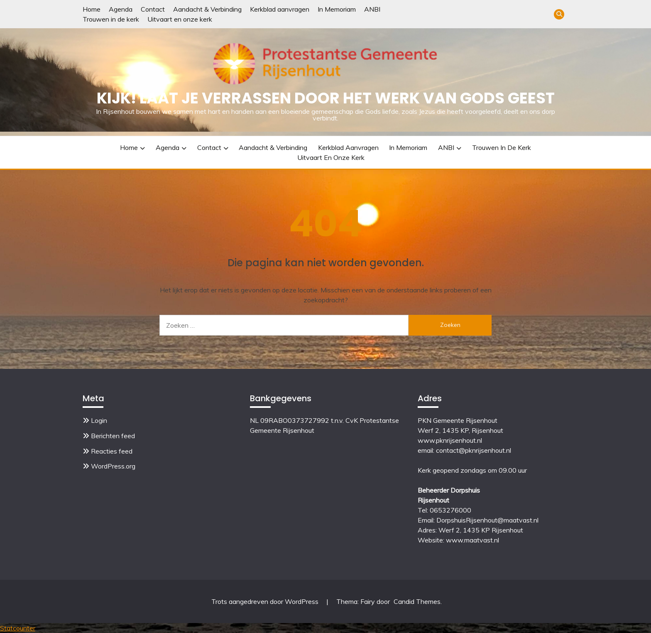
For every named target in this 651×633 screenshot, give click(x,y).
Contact (153, 9)
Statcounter (17, 628)
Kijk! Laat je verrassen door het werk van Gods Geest (326, 98)
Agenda (120, 9)
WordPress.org (113, 466)
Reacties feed (111, 451)
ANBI (372, 9)
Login (99, 420)
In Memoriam (337, 9)
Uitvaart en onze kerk (179, 19)
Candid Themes (417, 601)
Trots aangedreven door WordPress (265, 601)
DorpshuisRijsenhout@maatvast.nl (487, 520)
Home (91, 9)
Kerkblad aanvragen (279, 9)
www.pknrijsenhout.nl (450, 440)
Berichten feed (113, 436)
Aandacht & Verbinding (207, 9)
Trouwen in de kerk (111, 19)
